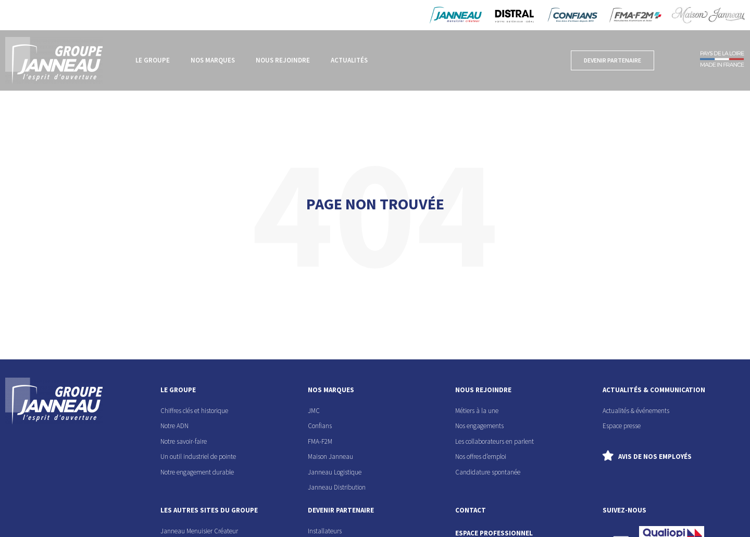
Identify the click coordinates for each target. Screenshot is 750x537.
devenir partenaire (341, 510)
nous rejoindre (483, 389)
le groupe (178, 389)
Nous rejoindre (283, 60)
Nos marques (213, 60)
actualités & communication (654, 389)
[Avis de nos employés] (608, 456)
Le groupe (152, 60)
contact (470, 510)
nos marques (331, 389)
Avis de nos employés (655, 456)
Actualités (349, 60)
